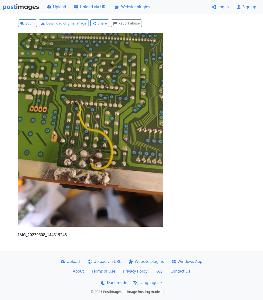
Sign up (246, 6)
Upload (56, 6)
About (78, 271)
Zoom (27, 23)
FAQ (159, 271)
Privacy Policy (135, 271)
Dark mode (114, 282)
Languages (146, 282)
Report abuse (126, 23)
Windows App (187, 261)
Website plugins (132, 6)
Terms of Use (103, 271)
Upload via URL (90, 6)
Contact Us (180, 271)
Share (100, 23)
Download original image (63, 23)
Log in (220, 6)
